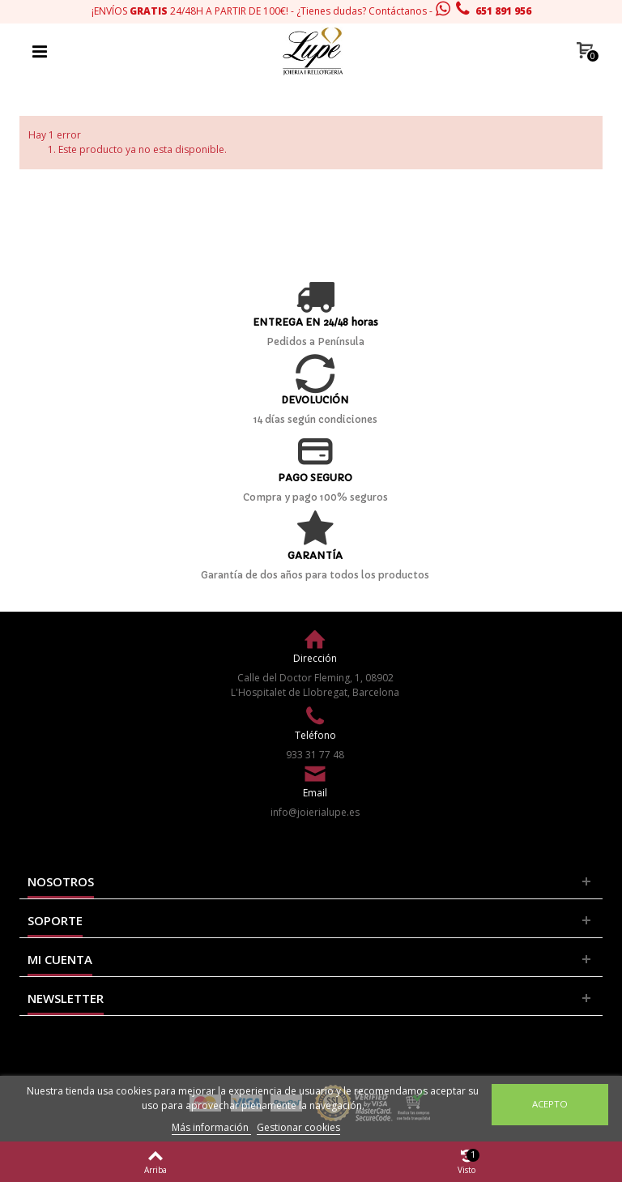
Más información (211, 1127)
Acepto (550, 1104)
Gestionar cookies (298, 1127)
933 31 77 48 (315, 755)
